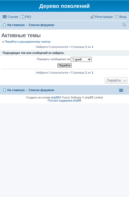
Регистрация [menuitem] (104, 16)
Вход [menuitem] (122, 16)
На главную (16, 90)
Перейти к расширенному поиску (28, 41)
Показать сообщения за (64, 59)
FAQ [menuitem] (28, 16)
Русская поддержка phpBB (64, 100)
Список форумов (41, 90)
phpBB (55, 97)
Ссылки (13, 16)
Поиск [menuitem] (124, 25)
